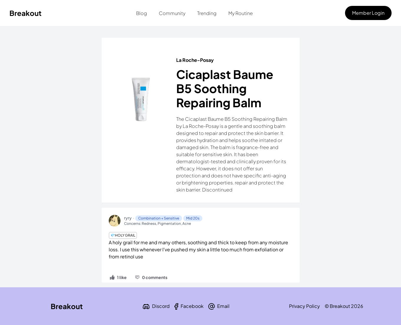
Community (172, 13)
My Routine (240, 13)
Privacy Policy (304, 306)
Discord (161, 306)
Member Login (368, 13)
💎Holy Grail (122, 235)
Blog (141, 13)
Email (223, 306)
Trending (207, 13)
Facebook (192, 306)
